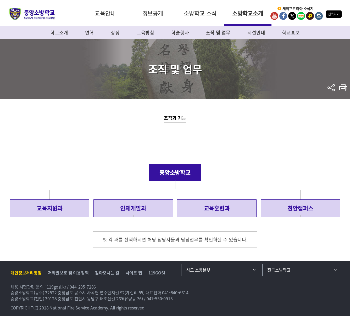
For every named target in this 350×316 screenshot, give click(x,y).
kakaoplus (310, 16)
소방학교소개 (247, 13)
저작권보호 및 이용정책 (68, 272)
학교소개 (59, 32)
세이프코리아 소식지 (298, 9)
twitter (292, 16)
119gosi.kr (56, 287)
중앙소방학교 (32, 14)
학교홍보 (290, 32)
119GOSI (156, 272)
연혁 (89, 32)
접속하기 (333, 14)
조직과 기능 (175, 117)
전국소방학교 (279, 270)
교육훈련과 (217, 208)
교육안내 (105, 13)
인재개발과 (133, 208)
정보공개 (152, 13)
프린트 (343, 88)
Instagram (319, 16)
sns (331, 88)
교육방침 (145, 32)
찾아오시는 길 (107, 272)
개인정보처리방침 (26, 272)
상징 (115, 32)
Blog (301, 16)
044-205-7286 (83, 287)
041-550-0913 (160, 298)
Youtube (274, 16)
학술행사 (180, 32)
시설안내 (256, 32)
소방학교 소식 (200, 13)
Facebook (283, 16)
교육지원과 (50, 208)
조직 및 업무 (218, 32)
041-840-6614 (175, 292)
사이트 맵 (134, 272)
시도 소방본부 (198, 270)
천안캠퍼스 (300, 208)
